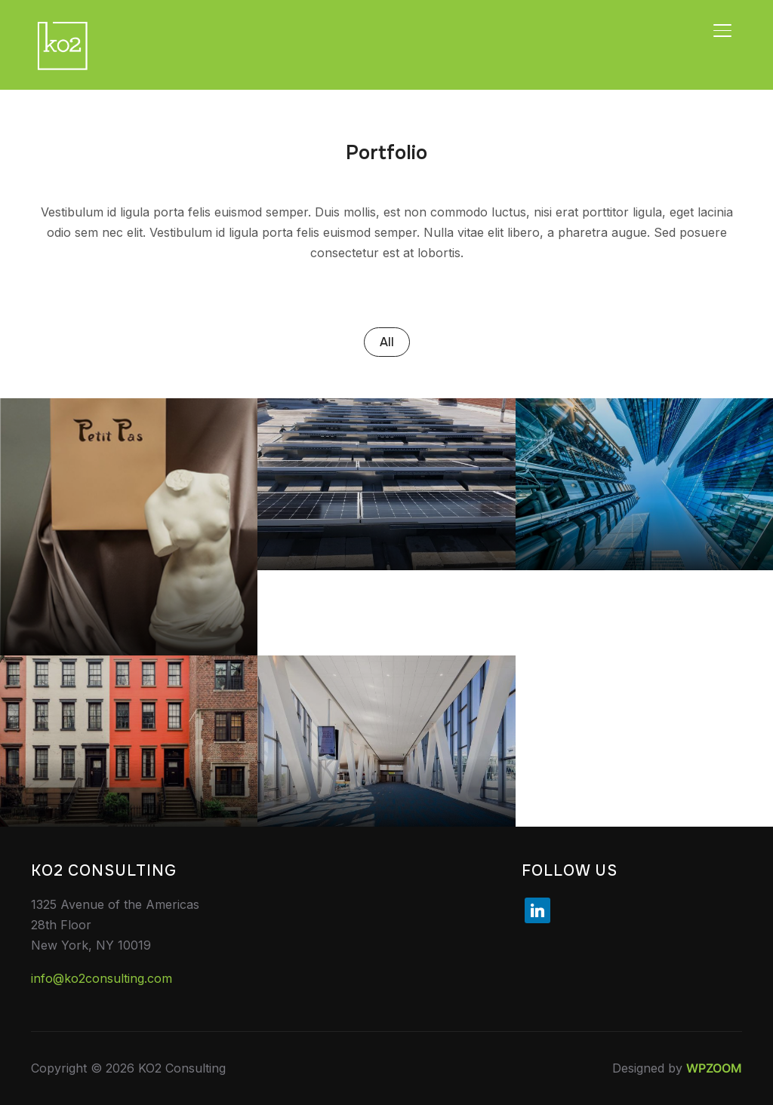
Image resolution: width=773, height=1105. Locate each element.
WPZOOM (714, 1068)
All (387, 342)
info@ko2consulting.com (101, 978)
